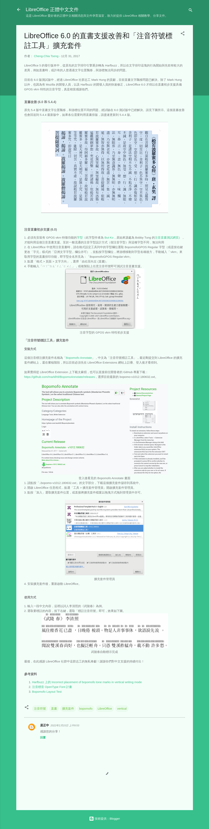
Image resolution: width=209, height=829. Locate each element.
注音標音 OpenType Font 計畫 (52, 687)
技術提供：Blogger (104, 818)
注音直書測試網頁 (167, 237)
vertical (122, 708)
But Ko (109, 237)
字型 (80, 237)
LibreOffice (105, 708)
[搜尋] (190, 11)
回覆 (43, 737)
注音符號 (40, 708)
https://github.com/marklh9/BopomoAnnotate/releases (59, 376)
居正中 (44, 725)
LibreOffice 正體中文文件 (52, 9)
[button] (182, 34)
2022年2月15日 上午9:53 (65, 725)
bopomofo (85, 708)
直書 (54, 708)
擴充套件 (68, 708)
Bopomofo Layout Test (47, 691)
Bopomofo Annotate (79, 357)
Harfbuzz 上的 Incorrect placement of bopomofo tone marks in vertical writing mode (87, 682)
